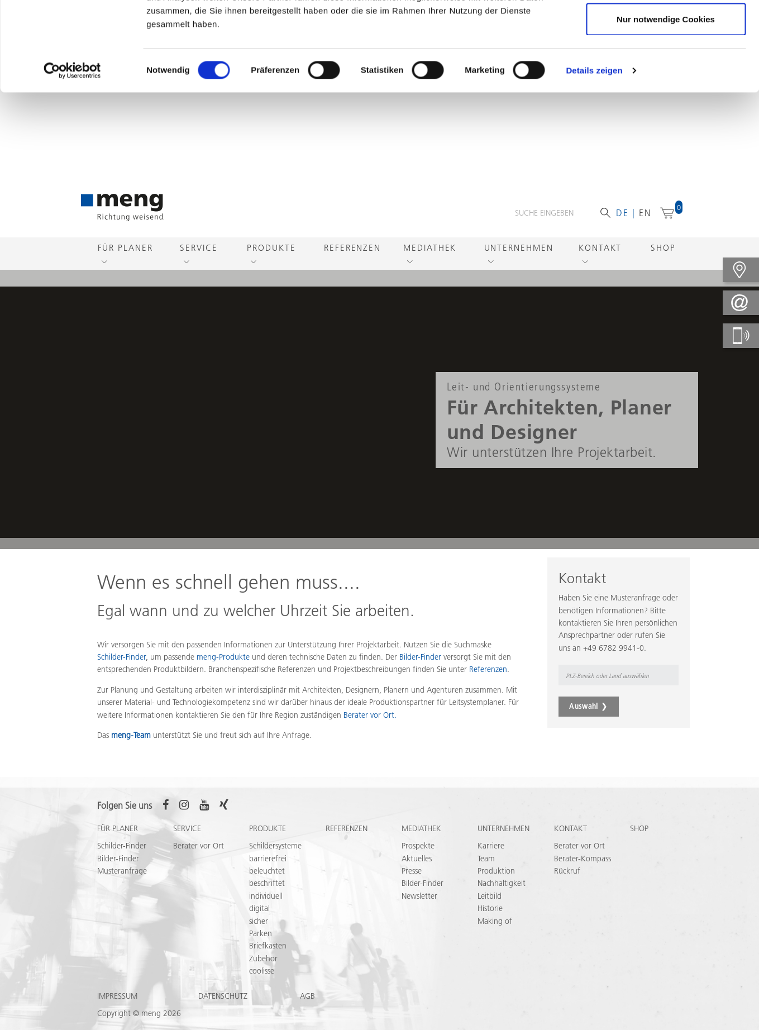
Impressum (117, 996)
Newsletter (419, 896)
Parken (260, 933)
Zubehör (263, 958)
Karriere (491, 846)
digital (259, 908)
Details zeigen (594, 154)
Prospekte (418, 846)
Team (486, 858)
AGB (307, 996)
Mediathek (429, 247)
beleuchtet (267, 871)
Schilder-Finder (121, 846)
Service (198, 247)
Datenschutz (222, 996)
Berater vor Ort (198, 846)
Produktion (496, 871)
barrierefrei (268, 858)
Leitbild (490, 896)
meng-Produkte (223, 657)
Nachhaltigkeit (502, 883)
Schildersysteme (275, 846)
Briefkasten (268, 946)
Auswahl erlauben (665, 66)
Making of (495, 921)
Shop (663, 247)
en (645, 212)
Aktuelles (417, 858)
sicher (258, 921)
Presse (412, 871)
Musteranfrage (122, 871)
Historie (490, 908)
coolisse (261, 971)
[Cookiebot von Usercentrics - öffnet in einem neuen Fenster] (72, 154)
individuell (266, 896)
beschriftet (267, 883)
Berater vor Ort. (370, 715)
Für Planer (125, 247)
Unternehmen (518, 247)
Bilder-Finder (420, 657)
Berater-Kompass (582, 858)
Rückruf (567, 871)
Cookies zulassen (666, 29)
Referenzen (352, 247)
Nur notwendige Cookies (666, 102)
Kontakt (600, 247)
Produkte (271, 247)
